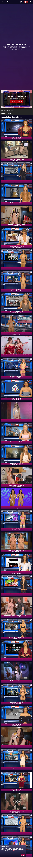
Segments (17, 49)
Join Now (26, 2)
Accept (22, 855)
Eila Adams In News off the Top (16, 311)
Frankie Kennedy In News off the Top (16, 246)
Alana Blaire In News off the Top (16, 202)
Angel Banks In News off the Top (16, 267)
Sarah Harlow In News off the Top (16, 637)
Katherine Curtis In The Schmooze (16, 159)
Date (21, 49)
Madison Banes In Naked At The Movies (16, 333)
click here (15, 850)
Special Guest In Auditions (16, 420)
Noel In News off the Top (16, 181)
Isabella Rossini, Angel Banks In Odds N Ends (16, 506)
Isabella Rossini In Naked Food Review (16, 224)
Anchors (12, 49)
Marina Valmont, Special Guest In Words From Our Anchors (16, 615)
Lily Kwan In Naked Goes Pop (16, 680)
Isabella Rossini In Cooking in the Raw (16, 485)
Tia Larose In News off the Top (16, 137)
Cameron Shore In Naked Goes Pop (16, 811)
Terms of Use (5, 853)
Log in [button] (21, 2)
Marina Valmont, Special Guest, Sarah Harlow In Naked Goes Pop (16, 354)
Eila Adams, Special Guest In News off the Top (16, 550)
